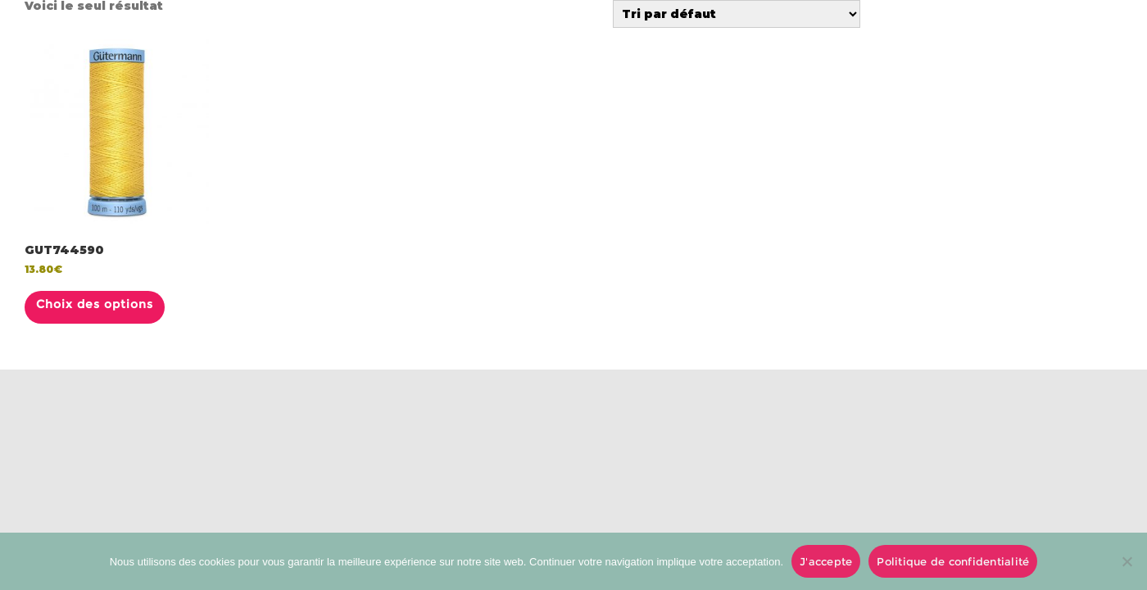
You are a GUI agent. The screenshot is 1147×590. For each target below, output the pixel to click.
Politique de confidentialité (953, 561)
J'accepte (826, 561)
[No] (1126, 561)
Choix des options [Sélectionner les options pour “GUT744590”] (94, 304)
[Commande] (736, 14)
